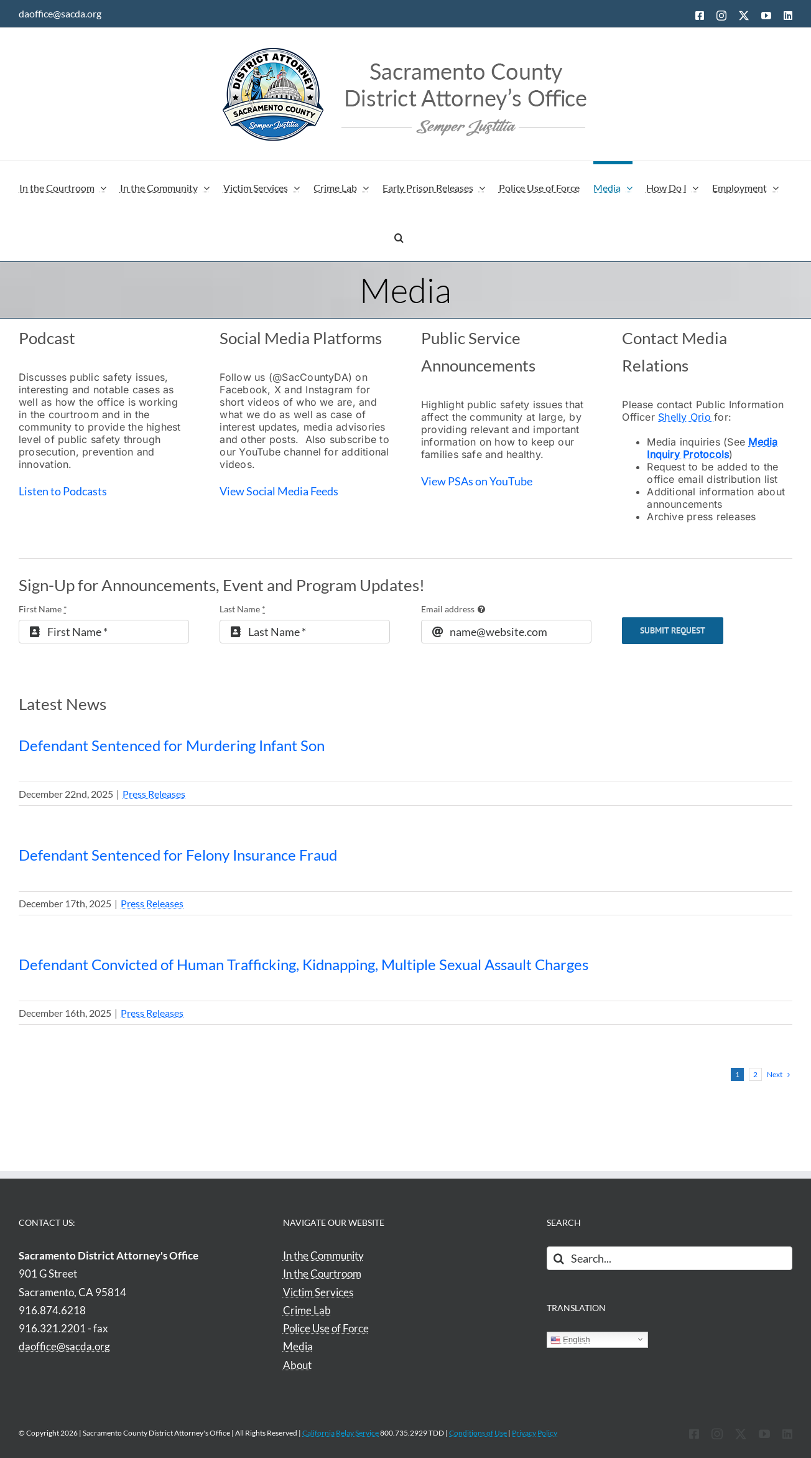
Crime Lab (307, 1310)
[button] (399, 236)
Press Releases (154, 794)
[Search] (558, 1258)
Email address (448, 609)
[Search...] (669, 1258)
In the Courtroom (322, 1273)
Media (298, 1346)
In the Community (323, 1255)
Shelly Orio (686, 417)
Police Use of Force (326, 1328)
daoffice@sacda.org (60, 13)
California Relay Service (340, 1432)
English (570, 1340)
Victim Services (318, 1292)
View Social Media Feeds (280, 491)
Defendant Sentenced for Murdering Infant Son (172, 745)
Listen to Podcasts (64, 491)
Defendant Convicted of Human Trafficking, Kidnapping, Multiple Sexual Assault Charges (303, 964)
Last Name (243, 609)
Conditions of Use (478, 1432)
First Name (43, 609)
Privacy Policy (534, 1432)
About (297, 1365)
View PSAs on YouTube (477, 481)
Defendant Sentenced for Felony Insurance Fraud (178, 855)
